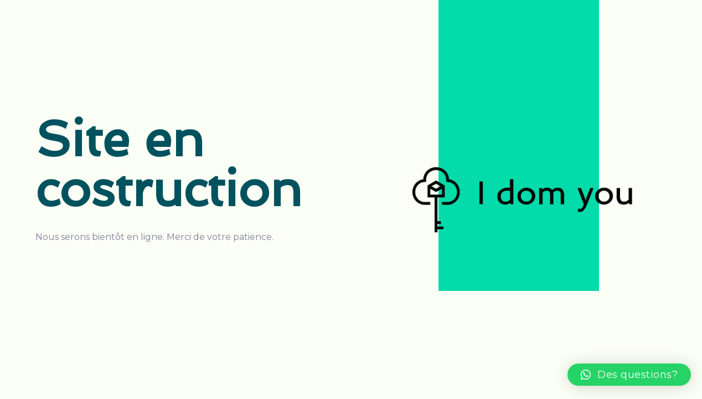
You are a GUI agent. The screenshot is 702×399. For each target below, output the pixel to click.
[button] (629, 375)
